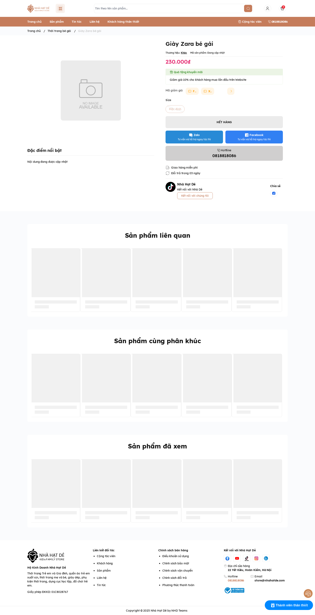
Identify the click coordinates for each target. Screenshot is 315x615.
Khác (184, 52)
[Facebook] (227, 558)
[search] (248, 8)
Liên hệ (101, 578)
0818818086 (236, 580)
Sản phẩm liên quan (157, 235)
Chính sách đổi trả (174, 578)
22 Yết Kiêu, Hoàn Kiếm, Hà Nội (249, 570)
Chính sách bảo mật (175, 563)
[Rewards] (289, 605)
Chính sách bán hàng (173, 550)
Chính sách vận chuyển (177, 570)
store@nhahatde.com (270, 580)
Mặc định (175, 109)
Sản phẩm (104, 570)
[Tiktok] (246, 558)
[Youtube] (237, 558)
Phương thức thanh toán (178, 585)
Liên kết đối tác (104, 550)
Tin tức (101, 585)
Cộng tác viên (106, 556)
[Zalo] (266, 558)
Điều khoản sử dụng (175, 556)
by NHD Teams (177, 610)
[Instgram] (256, 558)
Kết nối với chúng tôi (195, 195)
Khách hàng (105, 563)
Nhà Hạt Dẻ (158, 610)
